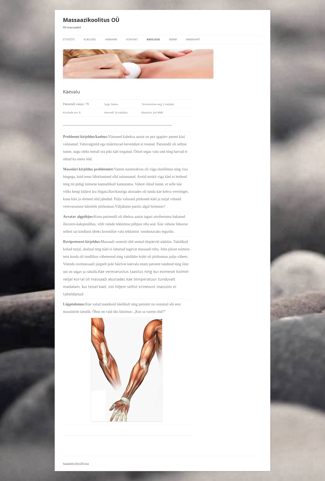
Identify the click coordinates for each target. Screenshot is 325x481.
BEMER (173, 39)
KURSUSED (90, 39)
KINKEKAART (193, 39)
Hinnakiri (111, 39)
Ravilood (153, 39)
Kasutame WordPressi (76, 463)
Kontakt (132, 39)
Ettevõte (69, 39)
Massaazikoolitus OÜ (91, 20)
